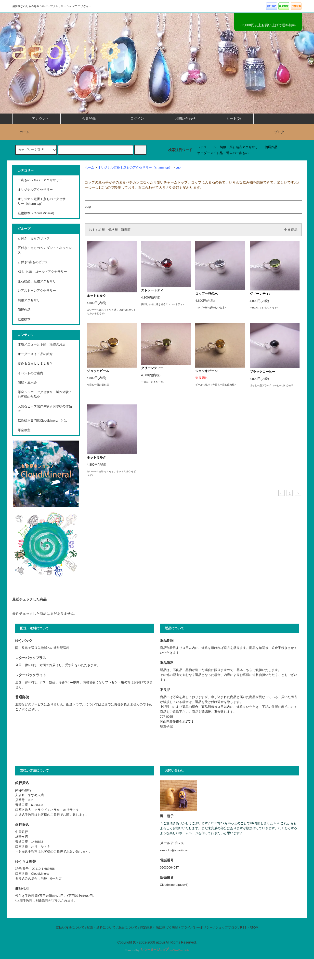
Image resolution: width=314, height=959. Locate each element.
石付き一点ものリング (34, 238)
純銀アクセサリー (30, 300)
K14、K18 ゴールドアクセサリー (42, 271)
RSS (243, 927)
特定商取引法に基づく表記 (159, 927)
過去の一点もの (237, 153)
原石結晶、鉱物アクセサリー (38, 281)
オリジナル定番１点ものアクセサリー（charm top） (135, 167)
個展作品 (271, 147)
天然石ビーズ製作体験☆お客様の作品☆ (45, 409)
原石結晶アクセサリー (245, 147)
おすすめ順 (97, 229)
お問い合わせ (181, 118)
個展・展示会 (27, 382)
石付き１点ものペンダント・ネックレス (45, 250)
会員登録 (85, 118)
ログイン (133, 118)
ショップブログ (226, 927)
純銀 (223, 147)
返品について (127, 927)
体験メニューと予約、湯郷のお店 (41, 344)
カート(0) (229, 118)
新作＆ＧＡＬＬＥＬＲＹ (37, 363)
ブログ (279, 132)
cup (178, 167)
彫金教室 (24, 430)
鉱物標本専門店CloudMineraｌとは (42, 420)
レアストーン (206, 147)
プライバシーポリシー (197, 927)
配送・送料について (101, 927)
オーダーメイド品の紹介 (35, 354)
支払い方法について (70, 927)
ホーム (21, 132)
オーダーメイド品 (210, 153)
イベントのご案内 (30, 373)
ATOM (254, 927)
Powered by (157, 950)
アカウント (36, 118)
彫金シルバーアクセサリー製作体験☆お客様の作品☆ (45, 394)
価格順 (113, 229)
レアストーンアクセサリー (37, 290)
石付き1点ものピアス (33, 262)
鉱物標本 (24, 319)
